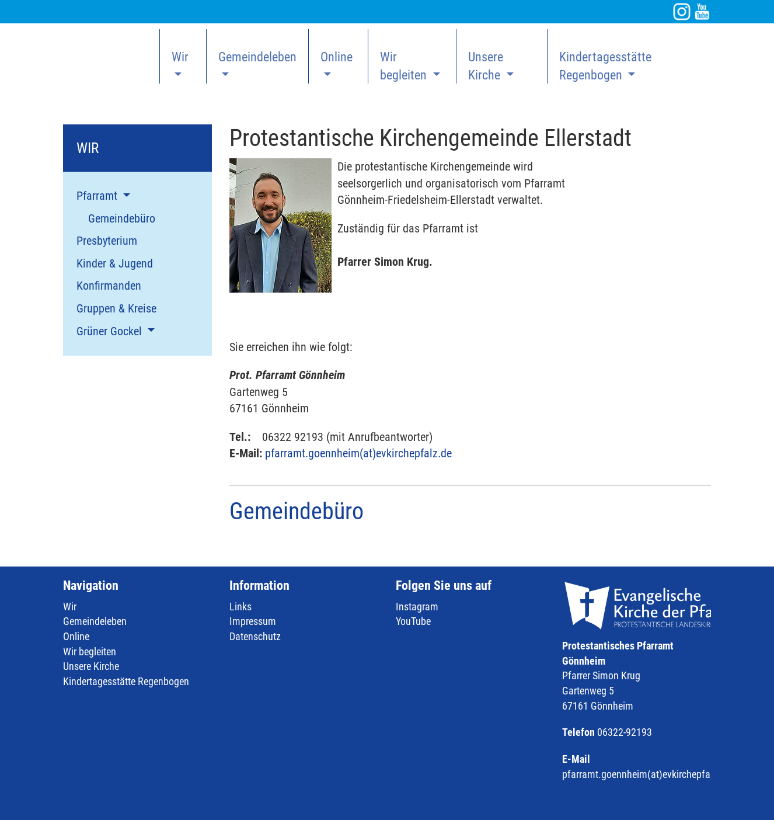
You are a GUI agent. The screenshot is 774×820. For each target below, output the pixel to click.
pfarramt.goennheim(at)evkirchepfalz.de (358, 453)
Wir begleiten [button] (405, 66)
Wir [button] (180, 57)
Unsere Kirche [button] (485, 66)
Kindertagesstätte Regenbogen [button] (605, 66)
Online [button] (336, 57)
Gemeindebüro (296, 511)
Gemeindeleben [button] (257, 57)
